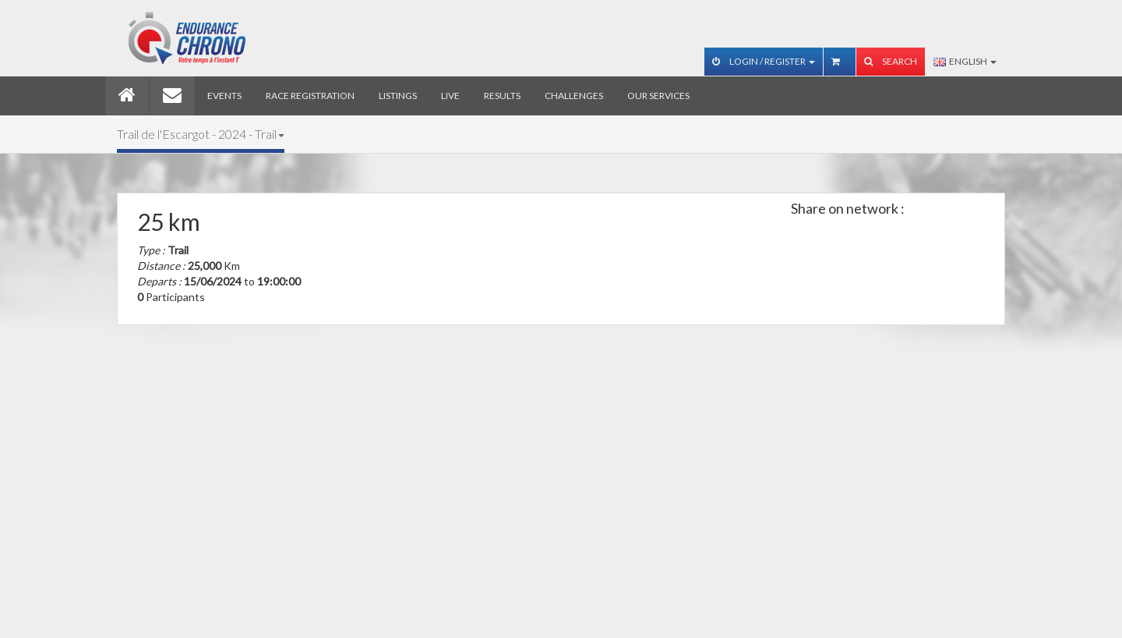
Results (502, 95)
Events (224, 95)
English (965, 61)
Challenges (574, 95)
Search (890, 61)
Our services (658, 95)
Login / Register (763, 61)
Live (450, 95)
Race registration (310, 95)
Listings (398, 95)
